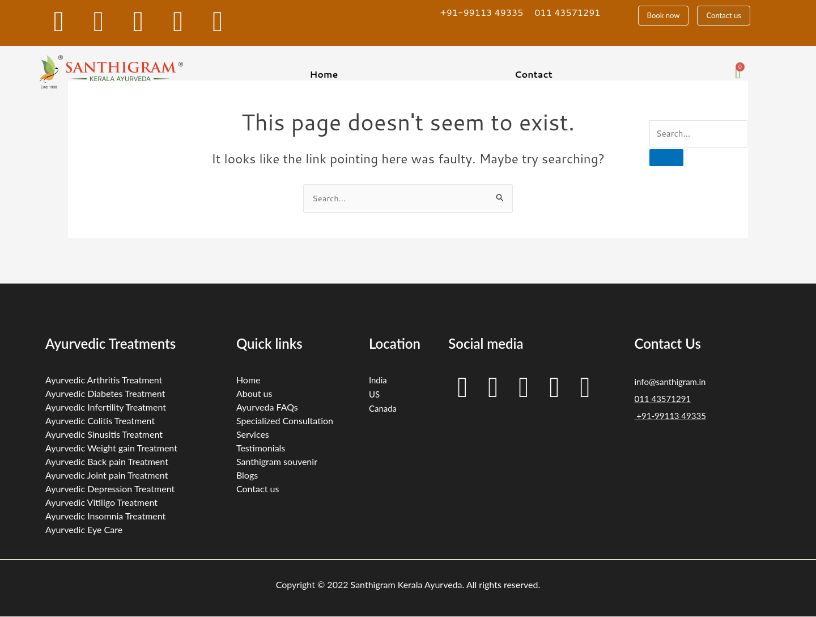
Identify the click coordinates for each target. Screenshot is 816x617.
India (378, 380)
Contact (533, 74)
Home (324, 74)
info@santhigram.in (670, 382)
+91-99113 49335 (482, 12)
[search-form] (698, 134)
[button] (326, 74)
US (374, 394)
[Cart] (737, 74)
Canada (383, 408)
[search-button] (666, 157)
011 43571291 (567, 12)
